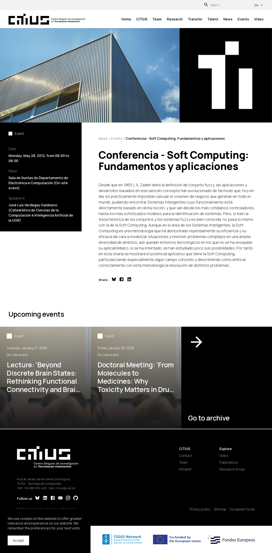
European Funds (242, 509)
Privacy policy (200, 509)
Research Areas (232, 469)
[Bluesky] (37, 498)
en (259, 5)
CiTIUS (141, 19)
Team (157, 19)
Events (243, 19)
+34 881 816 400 (35, 488)
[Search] (206, 5)
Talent (212, 19)
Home (126, 19)
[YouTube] (60, 498)
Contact (185, 455)
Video (259, 19)
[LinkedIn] (45, 498)
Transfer (195, 19)
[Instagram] (68, 498)
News (227, 19)
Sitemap (220, 509)
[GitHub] (75, 498)
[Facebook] (52, 498)
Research (175, 19)
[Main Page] (46, 19)
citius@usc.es (65, 488)
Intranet (185, 469)
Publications (229, 462)
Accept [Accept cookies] (18, 540)
